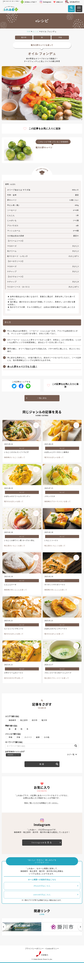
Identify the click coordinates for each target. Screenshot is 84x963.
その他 (46, 737)
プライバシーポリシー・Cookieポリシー (42, 949)
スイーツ (28, 737)
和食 (10, 737)
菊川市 (44, 720)
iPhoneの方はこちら (42, 886)
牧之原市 (24, 720)
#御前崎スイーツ (13, 755)
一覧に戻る (42, 398)
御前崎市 (12, 720)
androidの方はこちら (42, 895)
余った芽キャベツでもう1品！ (22, 366)
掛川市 (34, 720)
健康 (38, 737)
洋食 (18, 737)
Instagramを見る (42, 842)
